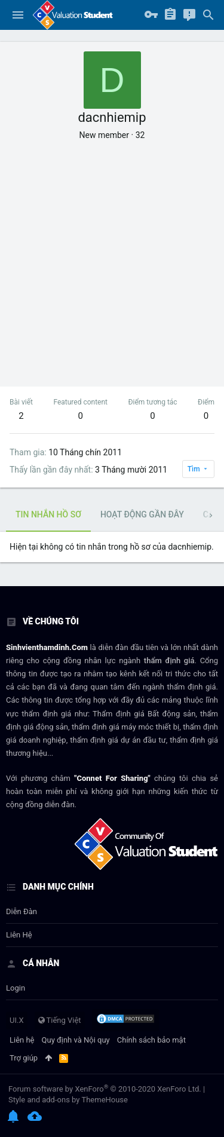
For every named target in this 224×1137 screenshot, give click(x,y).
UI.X (17, 1020)
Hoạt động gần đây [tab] (142, 514)
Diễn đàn (21, 911)
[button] (18, 15)
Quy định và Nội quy (76, 1039)
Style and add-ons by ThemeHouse (68, 1099)
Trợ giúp (24, 1057)
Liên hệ (19, 934)
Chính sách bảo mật (151, 1039)
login (15, 987)
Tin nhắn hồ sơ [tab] (48, 514)
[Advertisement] (112, 259)
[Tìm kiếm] (208, 14)
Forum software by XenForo (104, 1088)
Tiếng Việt (59, 1020)
